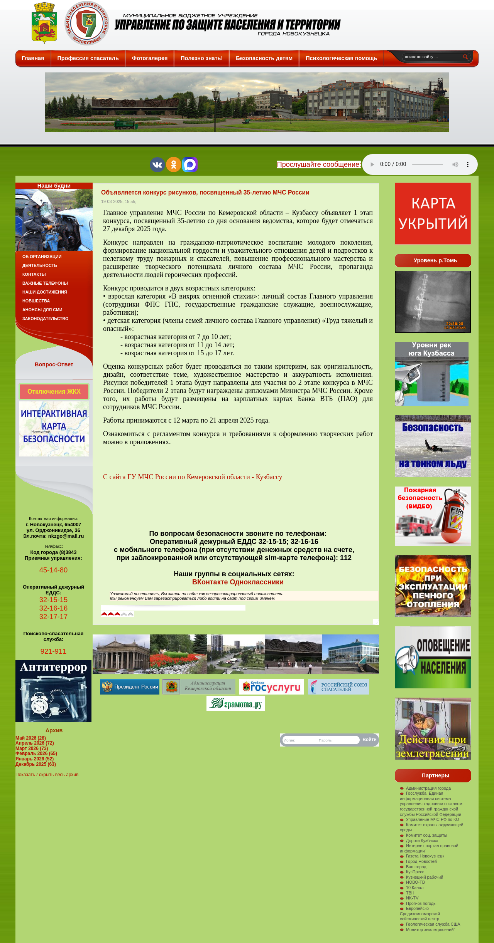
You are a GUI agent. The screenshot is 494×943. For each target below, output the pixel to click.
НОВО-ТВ (412, 882)
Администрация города (425, 788)
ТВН (407, 893)
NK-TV (409, 898)
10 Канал (412, 887)
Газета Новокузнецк (422, 856)
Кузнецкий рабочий (421, 877)
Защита (183, 23)
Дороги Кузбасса (419, 840)
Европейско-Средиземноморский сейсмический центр (420, 913)
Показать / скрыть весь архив (46, 774)
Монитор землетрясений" (427, 929)
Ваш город (413, 866)
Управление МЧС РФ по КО (429, 819)
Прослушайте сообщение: (319, 164)
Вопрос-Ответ (54, 364)
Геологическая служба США (430, 924)
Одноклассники (257, 582)
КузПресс (412, 871)
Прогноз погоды (418, 903)
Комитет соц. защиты (423, 835)
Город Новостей (418, 861)
